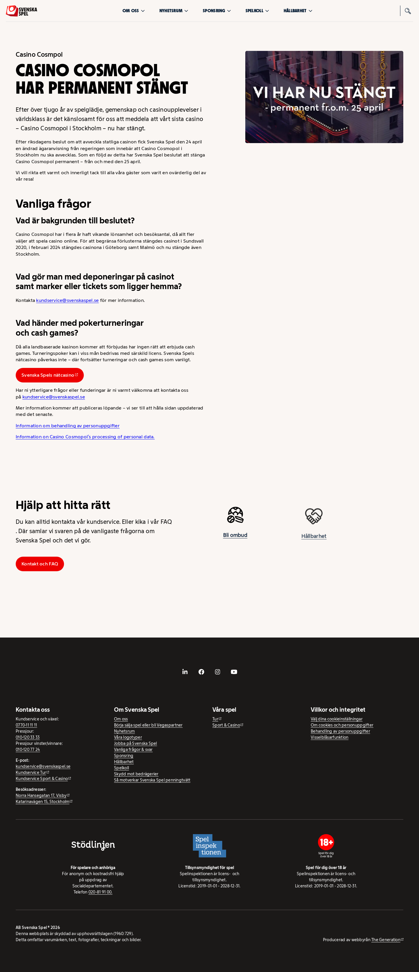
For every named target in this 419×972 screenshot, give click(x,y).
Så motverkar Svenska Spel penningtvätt (152, 780)
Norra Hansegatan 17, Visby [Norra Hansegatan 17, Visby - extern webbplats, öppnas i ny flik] (41, 795)
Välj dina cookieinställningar (337, 719)
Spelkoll (257, 10)
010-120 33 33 (28, 737)
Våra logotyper (128, 737)
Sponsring (217, 10)
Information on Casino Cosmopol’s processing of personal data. (85, 436)
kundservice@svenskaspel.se (67, 300)
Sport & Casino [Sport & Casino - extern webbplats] (226, 725)
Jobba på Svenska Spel (135, 743)
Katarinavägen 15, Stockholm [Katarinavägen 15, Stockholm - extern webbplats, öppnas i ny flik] (42, 801)
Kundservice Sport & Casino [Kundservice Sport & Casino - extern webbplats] (42, 778)
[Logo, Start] (21, 11)
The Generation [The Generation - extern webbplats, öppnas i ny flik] (385, 939)
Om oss (133, 10)
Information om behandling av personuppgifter (68, 425)
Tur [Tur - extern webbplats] (215, 719)
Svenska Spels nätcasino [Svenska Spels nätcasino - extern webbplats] (48, 375)
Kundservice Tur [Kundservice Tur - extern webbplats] (31, 772)
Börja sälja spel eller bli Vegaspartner (148, 725)
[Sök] (408, 11)
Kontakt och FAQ (40, 564)
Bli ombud (235, 540)
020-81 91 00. (100, 892)
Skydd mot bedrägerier (136, 774)
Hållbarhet (298, 10)
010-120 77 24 (28, 749)
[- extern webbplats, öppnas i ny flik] (185, 672)
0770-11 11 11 (26, 725)
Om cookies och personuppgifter (342, 725)
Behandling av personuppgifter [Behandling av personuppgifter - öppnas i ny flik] (340, 731)
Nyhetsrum (173, 10)
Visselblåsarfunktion (329, 737)
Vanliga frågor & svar (133, 749)
